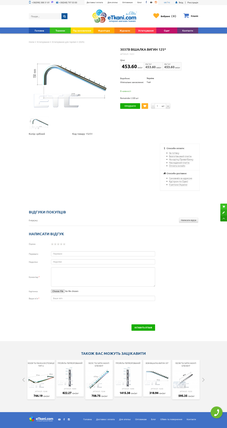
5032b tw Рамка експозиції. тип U (41, 364)
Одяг (167, 30)
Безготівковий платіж (180, 156)
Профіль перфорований (70, 363)
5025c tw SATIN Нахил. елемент (99, 364)
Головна (39, 30)
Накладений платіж (179, 162)
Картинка (33, 291)
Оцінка (32, 243)
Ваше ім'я (34, 298)
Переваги (33, 253)
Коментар (34, 276)
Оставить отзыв (143, 327)
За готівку (174, 152)
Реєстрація (192, 2)
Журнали (125, 30)
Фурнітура (104, 30)
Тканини (60, 30)
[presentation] (54, 312)
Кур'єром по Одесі (178, 181)
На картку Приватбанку (181, 159)
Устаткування (146, 30)
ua (165, 2)
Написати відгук (188, 220)
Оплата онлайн (177, 165)
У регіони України (178, 184)
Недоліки (33, 261)
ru (169, 2)
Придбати (130, 106)
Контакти (187, 30)
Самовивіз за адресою (180, 178)
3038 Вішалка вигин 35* (156, 363)
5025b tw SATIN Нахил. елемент (186, 364)
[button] (181, 2)
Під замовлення (82, 30)
